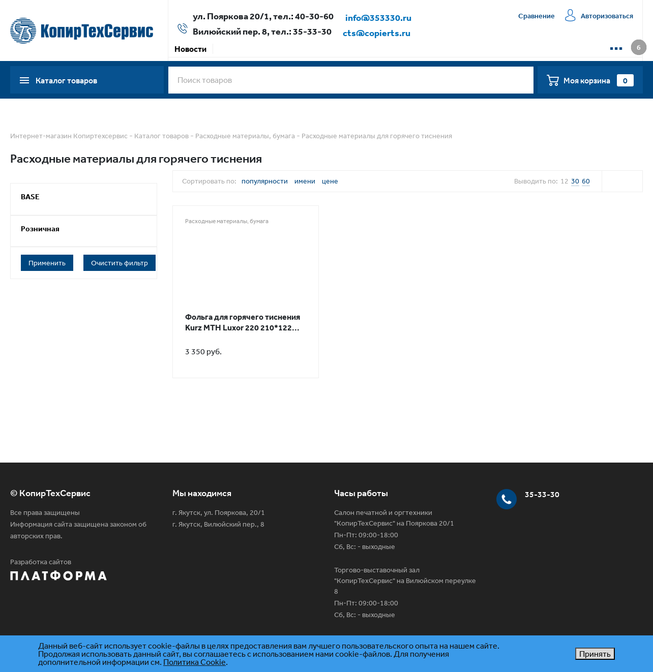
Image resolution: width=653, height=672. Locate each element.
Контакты (470, 49)
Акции (231, 49)
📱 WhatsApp (527, 49)
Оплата (269, 49)
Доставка (314, 49)
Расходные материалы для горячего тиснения (377, 135)
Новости (190, 49)
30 (575, 181)
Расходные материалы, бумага (245, 135)
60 (586, 181)
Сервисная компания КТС (391, 49)
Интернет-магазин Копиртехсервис (69, 135)
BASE (30, 196)
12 (564, 181)
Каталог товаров (161, 135)
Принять (595, 654)
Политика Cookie (194, 662)
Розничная (40, 228)
